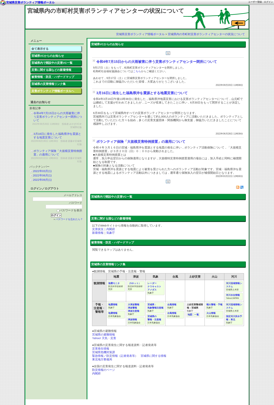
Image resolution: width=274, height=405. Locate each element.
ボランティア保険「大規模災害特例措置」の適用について (140, 142)
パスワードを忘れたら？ (69, 219)
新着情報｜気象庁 (103, 232)
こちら (137, 71)
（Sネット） (135, 286)
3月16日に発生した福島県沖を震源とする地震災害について (142, 93)
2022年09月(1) (42, 179)
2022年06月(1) (42, 175)
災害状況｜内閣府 (103, 229)
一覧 (196, 314)
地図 (190, 314)
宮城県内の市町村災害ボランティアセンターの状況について (105, 11)
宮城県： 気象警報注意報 (155, 307)
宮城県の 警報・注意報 (154, 319)
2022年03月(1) (42, 171)
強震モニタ (115, 286)
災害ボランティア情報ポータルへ (52, 90)
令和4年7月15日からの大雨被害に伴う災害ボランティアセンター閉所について (156, 62)
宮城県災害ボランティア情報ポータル (140, 34)
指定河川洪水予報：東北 (234, 319)
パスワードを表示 (69, 210)
